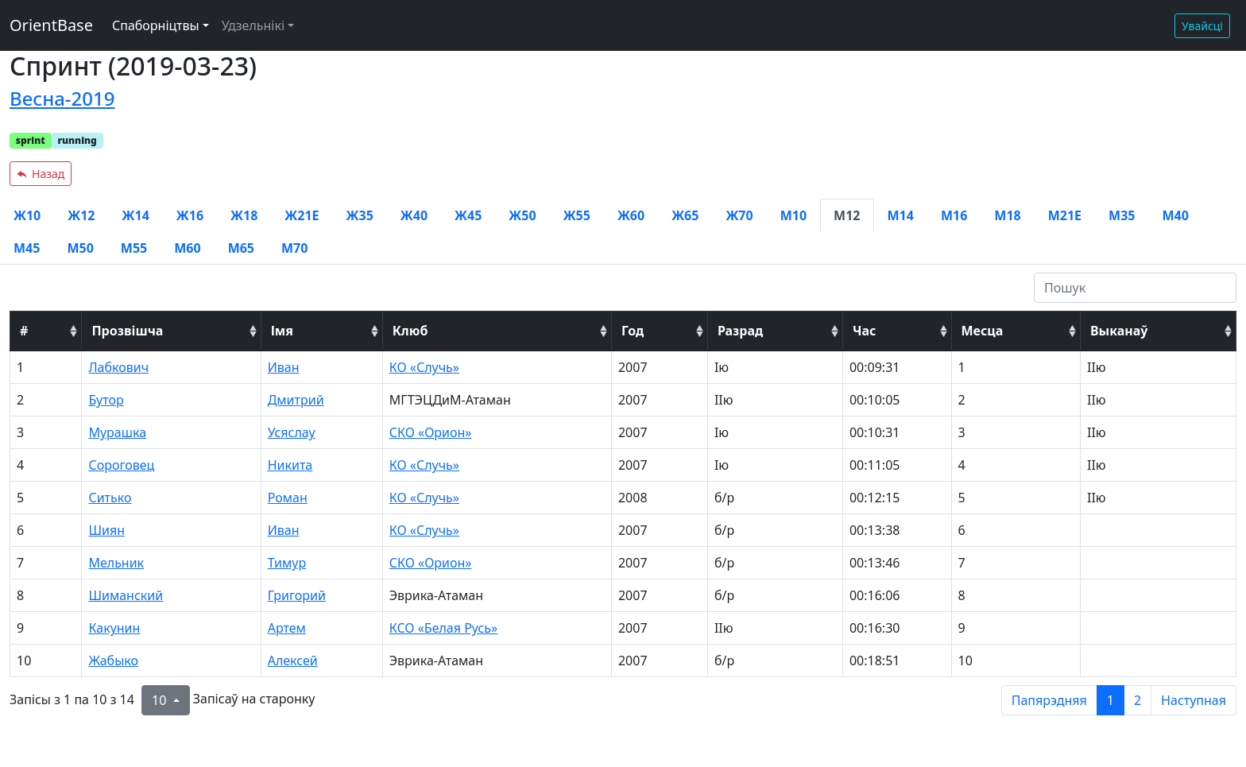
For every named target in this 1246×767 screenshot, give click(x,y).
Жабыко (113, 660)
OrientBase (51, 25)
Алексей (293, 660)
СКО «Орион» (430, 432)
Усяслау (291, 432)
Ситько (109, 497)
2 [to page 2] (1137, 700)
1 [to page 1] (1110, 700)
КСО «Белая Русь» (443, 628)
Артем (287, 628)
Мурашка (117, 432)
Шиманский (125, 595)
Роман (288, 497)
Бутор (105, 400)
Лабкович (118, 367)
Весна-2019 (62, 98)
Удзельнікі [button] (253, 25)
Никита (290, 465)
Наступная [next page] (1193, 700)
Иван (284, 367)
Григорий (297, 595)
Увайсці (1202, 25)
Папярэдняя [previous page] (1049, 700)
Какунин (114, 628)
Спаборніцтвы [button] (155, 25)
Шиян (106, 530)
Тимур (287, 562)
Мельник (116, 562)
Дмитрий (296, 400)
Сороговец (121, 465)
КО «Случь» (424, 367)
